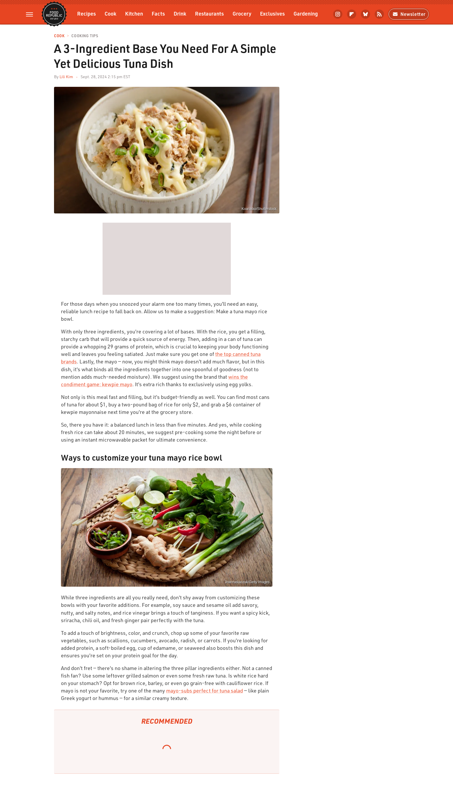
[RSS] (379, 14)
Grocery (242, 13)
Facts (158, 13)
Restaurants (209, 13)
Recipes (86, 13)
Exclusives (272, 13)
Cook (110, 13)
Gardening (306, 13)
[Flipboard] (351, 14)
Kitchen (134, 13)
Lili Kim (66, 76)
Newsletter (409, 14)
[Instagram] (337, 14)
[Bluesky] (365, 14)
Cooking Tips (84, 36)
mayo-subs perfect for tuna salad (204, 690)
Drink (180, 13)
